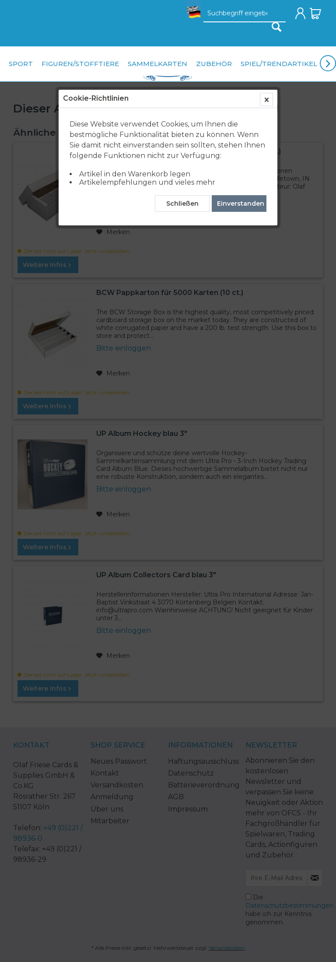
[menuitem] (191, 16)
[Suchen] (276, 26)
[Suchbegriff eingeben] (244, 13)
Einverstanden (240, 203)
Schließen (182, 203)
